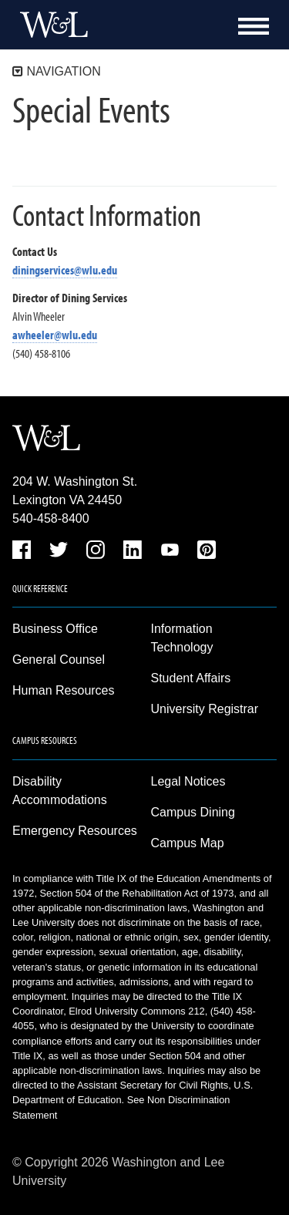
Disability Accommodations (59, 790)
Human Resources (63, 690)
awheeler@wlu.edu (54, 334)
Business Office (55, 628)
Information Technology (182, 638)
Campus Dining (193, 812)
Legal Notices (188, 781)
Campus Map (187, 843)
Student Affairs (191, 678)
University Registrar (205, 708)
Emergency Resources (74, 830)
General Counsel (58, 659)
